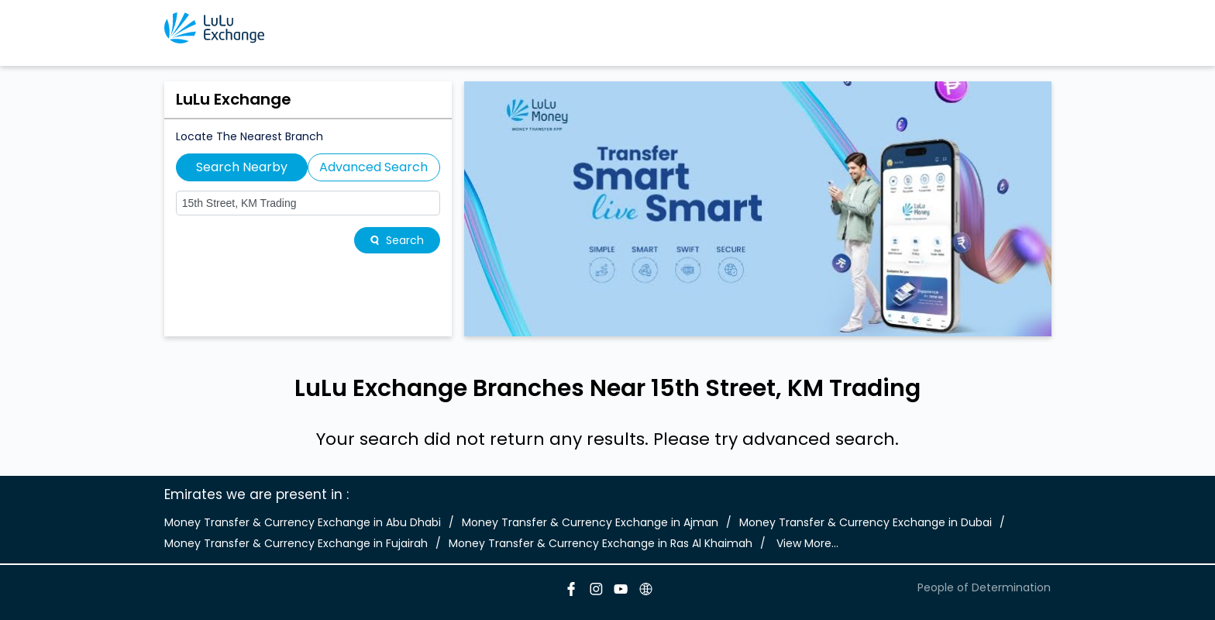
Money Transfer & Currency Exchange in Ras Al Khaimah (600, 543)
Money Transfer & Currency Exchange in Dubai (865, 522)
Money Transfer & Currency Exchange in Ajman (590, 522)
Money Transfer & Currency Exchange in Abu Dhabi (302, 522)
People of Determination (984, 587)
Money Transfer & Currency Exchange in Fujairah (296, 543)
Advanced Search (373, 167)
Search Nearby (241, 167)
